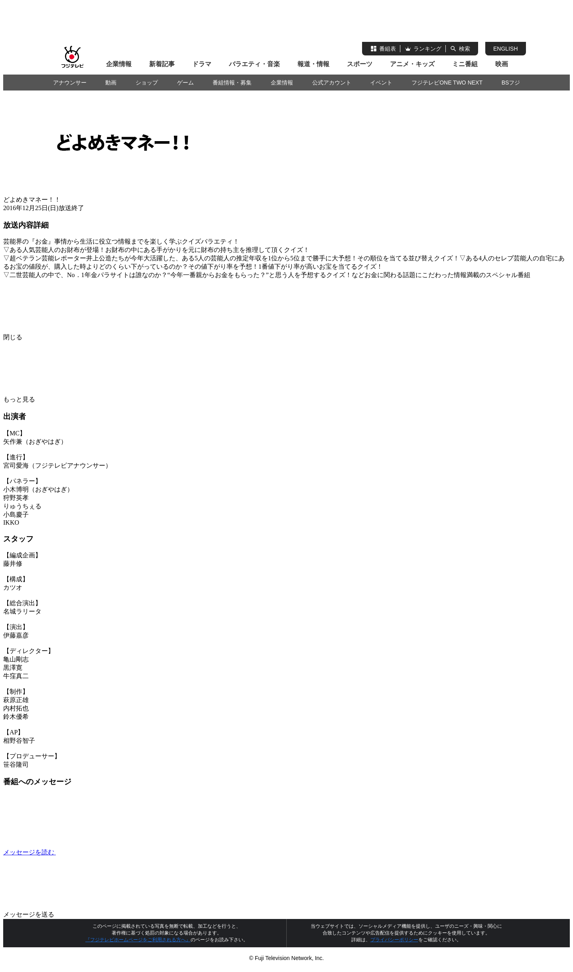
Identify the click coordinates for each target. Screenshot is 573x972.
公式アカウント (331, 82)
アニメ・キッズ (412, 64)
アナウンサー (70, 82)
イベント (381, 82)
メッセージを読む (89, 852)
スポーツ (359, 64)
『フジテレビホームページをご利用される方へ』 (138, 939)
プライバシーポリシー (394, 939)
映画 (501, 64)
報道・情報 (313, 64)
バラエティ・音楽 (254, 64)
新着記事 (162, 64)
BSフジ (511, 82)
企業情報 (119, 64)
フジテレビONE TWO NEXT (447, 82)
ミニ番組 (465, 64)
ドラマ (201, 64)
